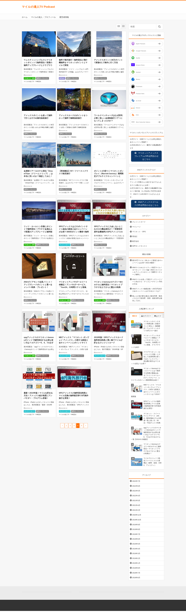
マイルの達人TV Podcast (38, 6)
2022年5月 (136, 492)
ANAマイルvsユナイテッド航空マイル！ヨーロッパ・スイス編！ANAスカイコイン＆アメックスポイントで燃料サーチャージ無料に (147, 272)
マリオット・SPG (29, 78)
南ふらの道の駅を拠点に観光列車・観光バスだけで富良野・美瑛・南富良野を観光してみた (147, 299)
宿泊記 (134, 237)
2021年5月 (136, 501)
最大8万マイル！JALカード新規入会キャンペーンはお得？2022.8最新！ (147, 262)
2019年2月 (136, 559)
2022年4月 (136, 497)
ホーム (25, 17)
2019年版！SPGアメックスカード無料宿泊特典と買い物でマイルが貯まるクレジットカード (108, 340)
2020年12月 (136, 516)
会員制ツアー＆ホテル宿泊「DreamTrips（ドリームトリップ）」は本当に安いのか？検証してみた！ (38, 173)
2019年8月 (136, 530)
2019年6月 (136, 540)
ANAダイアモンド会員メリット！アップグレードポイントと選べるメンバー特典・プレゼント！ (38, 284)
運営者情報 (64, 17)
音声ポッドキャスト (42, 78)
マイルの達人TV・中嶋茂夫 (32, 81)
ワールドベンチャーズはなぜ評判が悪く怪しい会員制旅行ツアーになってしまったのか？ (108, 118)
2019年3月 (136, 554)
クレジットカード (64, 244)
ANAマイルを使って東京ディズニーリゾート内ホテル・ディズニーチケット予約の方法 (147, 282)
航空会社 (62, 78)
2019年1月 (136, 564)
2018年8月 (136, 569)
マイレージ (136, 228)
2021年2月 (136, 511)
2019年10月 (136, 521)
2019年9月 (136, 526)
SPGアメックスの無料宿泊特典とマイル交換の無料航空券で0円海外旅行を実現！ (73, 395)
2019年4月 (136, 550)
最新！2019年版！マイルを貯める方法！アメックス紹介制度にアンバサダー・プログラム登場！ (38, 395)
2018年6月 (136, 579)
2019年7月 (136, 535)
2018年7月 (136, 574)
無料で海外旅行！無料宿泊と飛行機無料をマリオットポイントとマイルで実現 (73, 62)
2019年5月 (136, 545)
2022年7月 (136, 482)
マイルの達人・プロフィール (43, 17)
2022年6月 (136, 487)
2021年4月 (136, 506)
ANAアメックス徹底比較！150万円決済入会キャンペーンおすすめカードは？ (147, 291)
